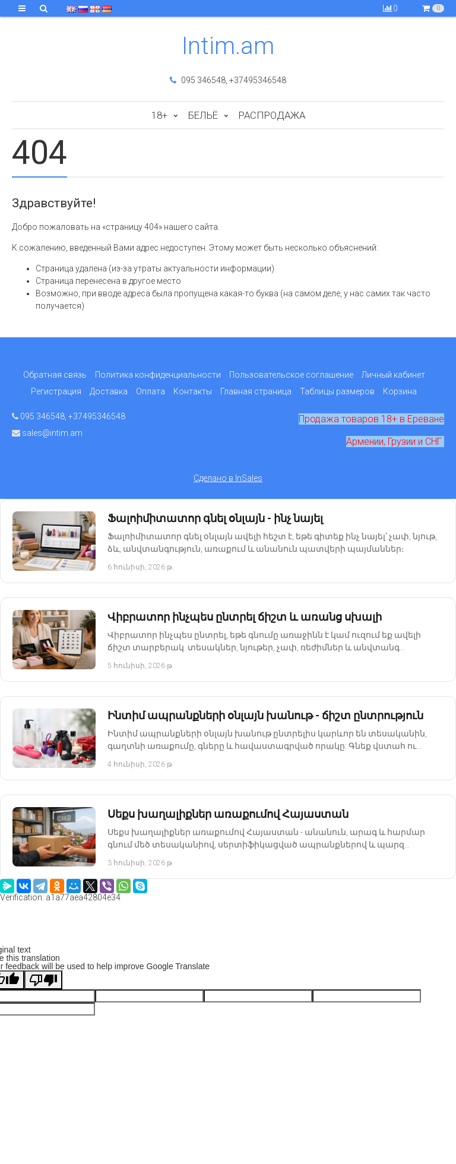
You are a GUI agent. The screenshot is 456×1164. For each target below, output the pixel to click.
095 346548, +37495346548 (228, 80)
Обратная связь (55, 374)
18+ (159, 115)
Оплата (150, 391)
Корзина (400, 391)
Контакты (192, 391)
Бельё (203, 115)
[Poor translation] (43, 979)
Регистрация (56, 391)
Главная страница (256, 391)
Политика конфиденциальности (158, 374)
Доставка (109, 391)
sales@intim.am (47, 433)
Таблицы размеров (337, 391)
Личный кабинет (393, 374)
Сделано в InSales (228, 478)
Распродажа (272, 115)
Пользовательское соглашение (291, 374)
